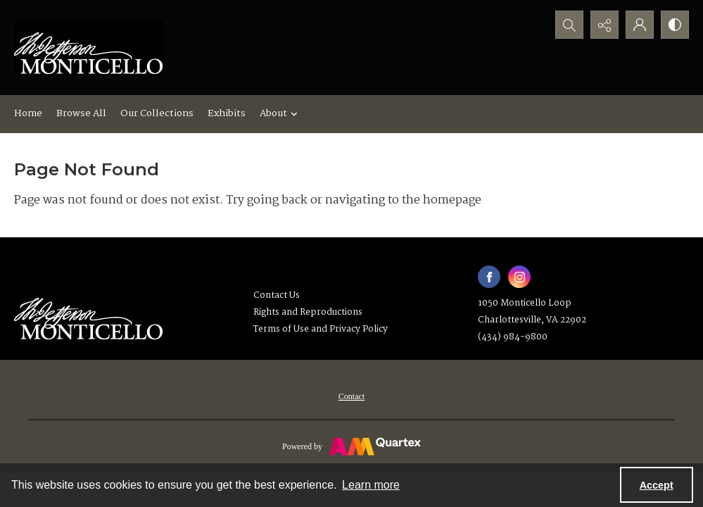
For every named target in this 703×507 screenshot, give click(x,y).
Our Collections (157, 113)
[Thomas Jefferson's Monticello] (88, 313)
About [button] (280, 113)
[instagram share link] (519, 276)
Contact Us (276, 295)
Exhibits (227, 113)
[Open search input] (569, 24)
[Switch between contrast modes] (674, 24)
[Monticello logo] (88, 47)
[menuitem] (351, 396)
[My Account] (639, 24)
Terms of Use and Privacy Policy (320, 329)
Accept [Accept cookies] (656, 485)
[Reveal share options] (604, 24)
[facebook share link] (489, 276)
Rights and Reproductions (307, 312)
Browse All (81, 113)
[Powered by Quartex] (351, 445)
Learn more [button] (371, 485)
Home (28, 113)
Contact (351, 396)
